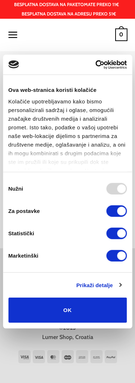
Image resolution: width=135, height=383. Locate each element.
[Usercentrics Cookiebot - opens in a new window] (96, 64)
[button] (13, 35)
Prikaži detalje (94, 285)
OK (67, 310)
